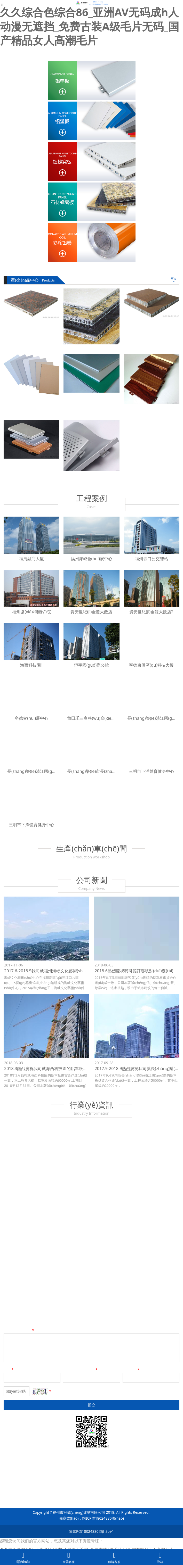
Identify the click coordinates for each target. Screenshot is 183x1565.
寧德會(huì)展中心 (31, 718)
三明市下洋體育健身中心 (151, 771)
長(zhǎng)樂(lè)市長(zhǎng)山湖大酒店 (103, 771)
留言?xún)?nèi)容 (19, 1330)
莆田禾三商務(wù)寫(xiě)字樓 (94, 718)
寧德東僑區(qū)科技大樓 (151, 665)
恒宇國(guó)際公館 (91, 665)
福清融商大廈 (31, 558)
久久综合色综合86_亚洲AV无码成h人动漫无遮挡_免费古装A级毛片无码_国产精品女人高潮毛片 (89, 26)
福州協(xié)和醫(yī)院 (31, 612)
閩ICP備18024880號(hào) (103, 1518)
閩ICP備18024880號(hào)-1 (91, 1531)
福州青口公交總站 (151, 558)
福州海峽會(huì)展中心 (92, 558)
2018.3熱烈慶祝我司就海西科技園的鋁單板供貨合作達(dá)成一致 (64, 1068)
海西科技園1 (31, 665)
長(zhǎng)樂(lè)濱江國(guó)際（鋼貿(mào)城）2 (52, 771)
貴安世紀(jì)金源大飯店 (91, 612)
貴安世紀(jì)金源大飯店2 (151, 612)
